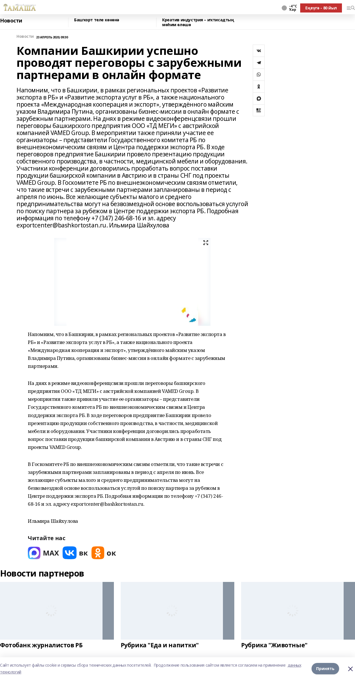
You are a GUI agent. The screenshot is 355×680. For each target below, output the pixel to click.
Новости (11, 21)
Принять (325, 668)
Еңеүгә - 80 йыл (321, 8)
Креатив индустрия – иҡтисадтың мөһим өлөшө (198, 22)
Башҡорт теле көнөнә (96, 20)
